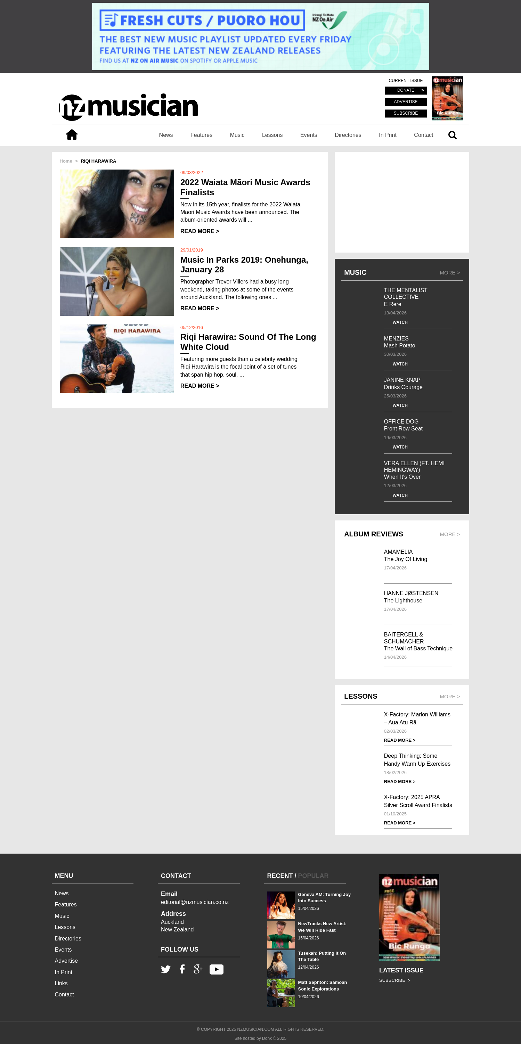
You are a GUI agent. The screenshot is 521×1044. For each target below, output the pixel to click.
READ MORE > (199, 231)
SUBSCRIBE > (394, 980)
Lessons (272, 135)
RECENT (280, 875)
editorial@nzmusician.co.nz (195, 902)
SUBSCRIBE (406, 113)
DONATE (405, 90)
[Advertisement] (401, 202)
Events (308, 135)
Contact (423, 135)
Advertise (66, 961)
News (166, 135)
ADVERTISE (406, 102)
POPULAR (313, 875)
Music (237, 135)
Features (201, 135)
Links (61, 983)
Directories (348, 135)
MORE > (450, 273)
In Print (388, 135)
